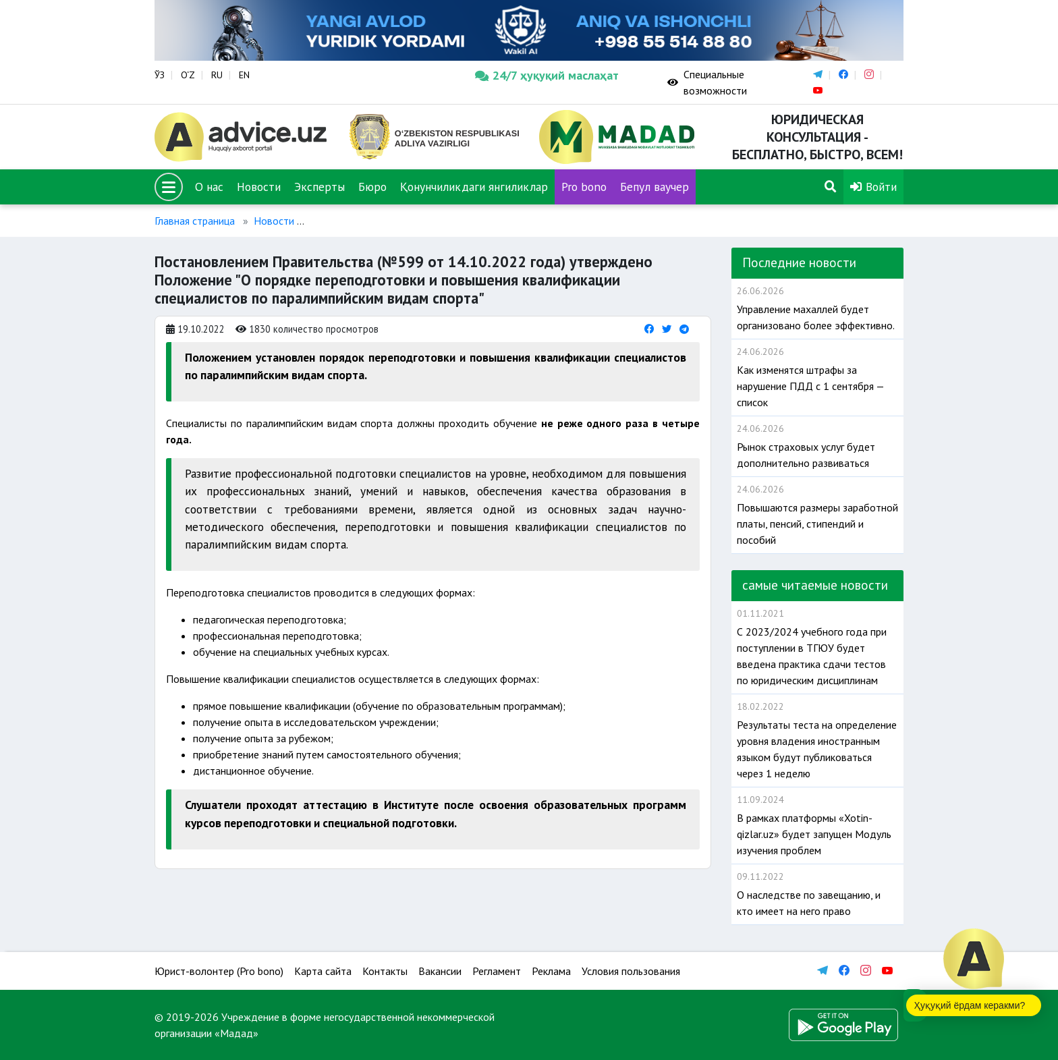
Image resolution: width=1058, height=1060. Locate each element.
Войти (873, 186)
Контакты (385, 971)
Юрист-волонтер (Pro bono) (219, 971)
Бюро (372, 186)
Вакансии (440, 971)
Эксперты (319, 186)
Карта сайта (323, 971)
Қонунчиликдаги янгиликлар (474, 186)
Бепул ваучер (654, 186)
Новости (259, 186)
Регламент (496, 971)
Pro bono (584, 186)
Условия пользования (631, 971)
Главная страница (195, 220)
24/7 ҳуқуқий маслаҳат (547, 75)
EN (244, 75)
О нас (209, 186)
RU (217, 75)
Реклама (551, 971)
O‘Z (188, 75)
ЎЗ (160, 75)
